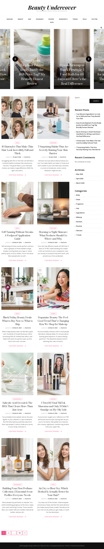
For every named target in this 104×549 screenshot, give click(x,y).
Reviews (51, 19)
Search (77, 98)
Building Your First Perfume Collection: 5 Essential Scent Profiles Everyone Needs (17, 491)
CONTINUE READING (17, 175)
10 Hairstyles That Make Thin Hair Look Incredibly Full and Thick (17, 150)
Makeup (20, 19)
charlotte (27, 157)
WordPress (81, 546)
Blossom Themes (64, 546)
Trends (75, 19)
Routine (94, 19)
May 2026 (79, 174)
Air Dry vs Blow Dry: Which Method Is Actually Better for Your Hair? (53, 491)
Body (52, 22)
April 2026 (79, 179)
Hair (29, 19)
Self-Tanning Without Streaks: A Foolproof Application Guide (17, 235)
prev (15, 59)
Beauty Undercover (52, 7)
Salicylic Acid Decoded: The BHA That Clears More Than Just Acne (17, 406)
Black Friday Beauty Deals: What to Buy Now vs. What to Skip (17, 320)
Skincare (10, 19)
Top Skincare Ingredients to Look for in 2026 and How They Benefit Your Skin (88, 116)
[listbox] (52, 59)
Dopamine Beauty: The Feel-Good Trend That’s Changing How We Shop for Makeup (53, 320)
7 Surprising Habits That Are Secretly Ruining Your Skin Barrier (53, 150)
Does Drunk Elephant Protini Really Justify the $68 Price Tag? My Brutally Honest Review (32, 72)
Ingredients (63, 19)
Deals (85, 19)
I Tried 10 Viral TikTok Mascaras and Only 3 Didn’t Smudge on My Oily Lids (53, 406)
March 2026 (80, 183)
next (89, 59)
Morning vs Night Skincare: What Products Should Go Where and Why (53, 235)
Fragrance (39, 19)
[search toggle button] (101, 27)
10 (20, 532)
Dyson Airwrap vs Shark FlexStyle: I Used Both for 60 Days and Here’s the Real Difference (72, 74)
